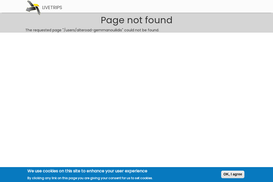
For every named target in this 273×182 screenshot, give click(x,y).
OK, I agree (232, 175)
